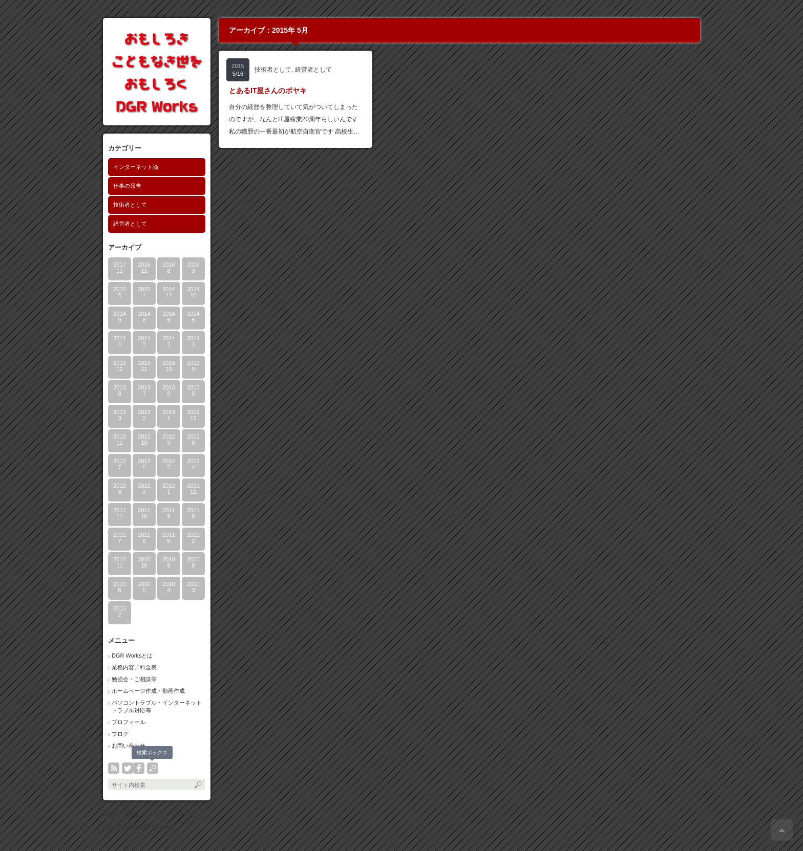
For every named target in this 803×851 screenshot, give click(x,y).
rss (113, 768)
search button (152, 768)
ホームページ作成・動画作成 (148, 691)
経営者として (130, 224)
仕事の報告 (127, 186)
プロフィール (128, 722)
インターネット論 (135, 167)
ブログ (120, 734)
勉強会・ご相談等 (134, 679)
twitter (127, 768)
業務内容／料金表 (134, 667)
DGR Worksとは (132, 655)
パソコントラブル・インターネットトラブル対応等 (157, 706)
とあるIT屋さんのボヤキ (268, 90)
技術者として (130, 205)
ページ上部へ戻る (782, 830)
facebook (138, 768)
